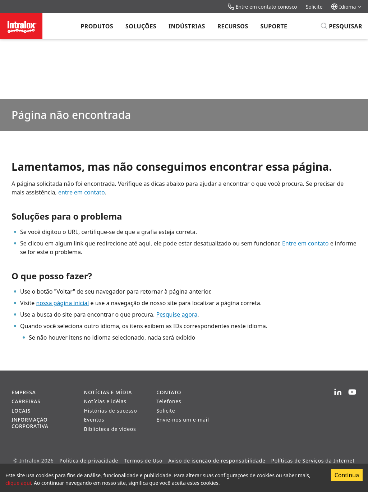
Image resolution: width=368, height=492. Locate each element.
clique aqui (18, 482)
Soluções (140, 26)
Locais (21, 410)
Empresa (24, 392)
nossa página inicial (62, 303)
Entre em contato (305, 243)
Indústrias (187, 26)
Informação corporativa (30, 422)
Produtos (97, 26)
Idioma (346, 6)
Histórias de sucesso (110, 410)
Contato (168, 392)
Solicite (314, 6)
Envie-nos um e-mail (182, 419)
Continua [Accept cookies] (347, 475)
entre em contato (81, 192)
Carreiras (26, 401)
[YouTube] (352, 392)
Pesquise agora (176, 314)
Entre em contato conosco (262, 6)
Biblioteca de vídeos (110, 429)
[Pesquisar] (341, 26)
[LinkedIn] (338, 392)
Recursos (232, 26)
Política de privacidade (89, 460)
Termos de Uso (143, 460)
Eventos (94, 419)
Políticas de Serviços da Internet (313, 460)
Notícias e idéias (105, 401)
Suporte (273, 26)
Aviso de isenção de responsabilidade (216, 460)
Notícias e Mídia (108, 392)
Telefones (168, 401)
